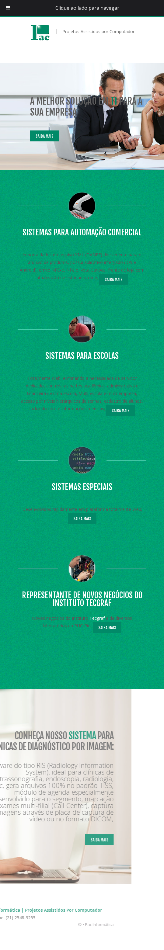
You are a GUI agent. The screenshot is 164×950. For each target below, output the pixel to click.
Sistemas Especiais (77, 487)
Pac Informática (46, 924)
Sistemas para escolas (77, 356)
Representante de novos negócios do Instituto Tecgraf (77, 599)
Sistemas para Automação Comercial (77, 232)
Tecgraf (92, 618)
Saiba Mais (40, 136)
